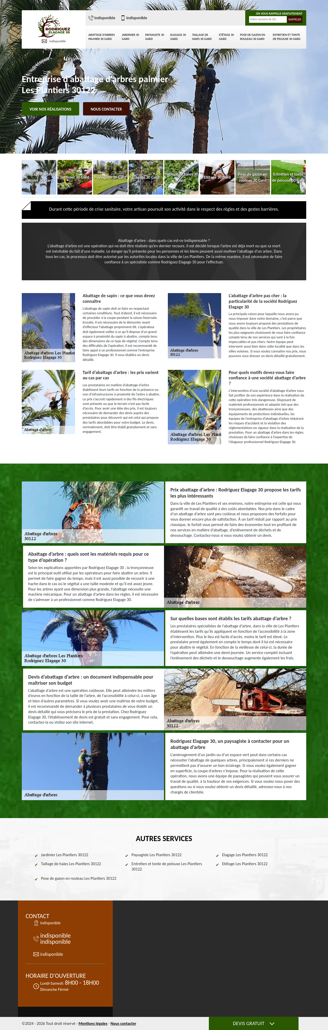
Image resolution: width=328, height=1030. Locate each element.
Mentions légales (92, 1023)
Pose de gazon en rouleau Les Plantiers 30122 (78, 878)
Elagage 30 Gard (178, 37)
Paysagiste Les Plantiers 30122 (156, 854)
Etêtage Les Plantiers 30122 (245, 863)
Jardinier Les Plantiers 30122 (64, 854)
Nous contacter (106, 109)
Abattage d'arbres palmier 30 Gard (101, 37)
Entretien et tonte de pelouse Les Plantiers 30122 (166, 866)
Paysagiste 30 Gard (154, 37)
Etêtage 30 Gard (226, 37)
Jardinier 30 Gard (130, 37)
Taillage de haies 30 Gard (202, 37)
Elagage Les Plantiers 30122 (245, 854)
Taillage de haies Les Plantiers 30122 (71, 863)
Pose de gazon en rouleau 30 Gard (252, 37)
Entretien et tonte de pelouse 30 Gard (287, 37)
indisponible (54, 41)
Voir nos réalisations (50, 109)
